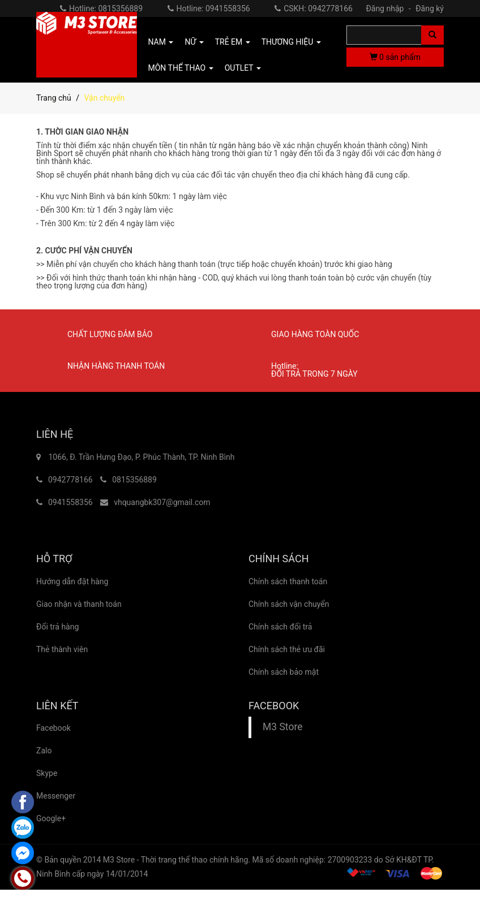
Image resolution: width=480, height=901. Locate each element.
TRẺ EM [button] (232, 41)
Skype (46, 773)
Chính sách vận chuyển (288, 604)
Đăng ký (429, 8)
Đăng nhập (389, 8)
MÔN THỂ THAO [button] (180, 67)
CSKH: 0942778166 (314, 8)
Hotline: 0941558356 (209, 8)
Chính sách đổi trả (280, 626)
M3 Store (282, 726)
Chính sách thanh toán (287, 581)
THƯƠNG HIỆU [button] (291, 41)
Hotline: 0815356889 (101, 8)
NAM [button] (161, 41)
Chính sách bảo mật (283, 671)
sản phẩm (395, 57)
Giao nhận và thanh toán (79, 604)
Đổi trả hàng (57, 626)
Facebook (53, 727)
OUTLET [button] (243, 67)
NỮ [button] (194, 41)
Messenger (55, 795)
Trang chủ (53, 97)
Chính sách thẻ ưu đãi (286, 649)
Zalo (44, 750)
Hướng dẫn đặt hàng (72, 581)
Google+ (51, 818)
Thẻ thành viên (62, 649)
